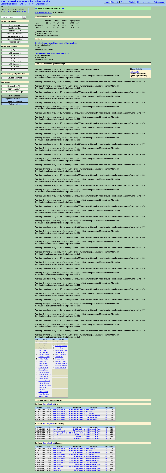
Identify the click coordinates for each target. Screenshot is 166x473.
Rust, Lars (42, 389)
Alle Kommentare (15, 101)
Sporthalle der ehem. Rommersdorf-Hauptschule (56, 43)
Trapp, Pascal (43, 396)
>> (63, 8)
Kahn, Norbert (43, 392)
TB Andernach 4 (91, 417)
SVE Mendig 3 (90, 413)
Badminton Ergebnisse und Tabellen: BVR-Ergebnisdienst (24, 4)
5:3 (106, 417)
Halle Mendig (57, 435)
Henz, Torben (43, 348)
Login (107, 2)
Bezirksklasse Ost (14, 39)
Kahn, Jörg (42, 350)
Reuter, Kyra (59, 359)
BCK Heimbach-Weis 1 (93, 415)
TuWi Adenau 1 (91, 409)
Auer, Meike (59, 357)
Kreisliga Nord (15, 42)
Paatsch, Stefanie (61, 346)
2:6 (106, 433)
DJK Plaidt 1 (90, 411)
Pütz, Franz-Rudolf (45, 385)
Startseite (115, 2)
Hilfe (139, 2)
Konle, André (43, 363)
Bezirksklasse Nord (15, 36)
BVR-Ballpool (14, 96)
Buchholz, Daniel (44, 381)
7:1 (106, 409)
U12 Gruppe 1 (15, 50)
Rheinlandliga (14, 25)
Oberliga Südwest (14, 89)
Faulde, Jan (42, 346)
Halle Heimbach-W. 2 (60, 413)
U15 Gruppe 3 (15, 61)
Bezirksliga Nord (49, 404)
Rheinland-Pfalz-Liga (14, 92)
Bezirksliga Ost (15, 31)
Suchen (124, 2)
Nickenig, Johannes (45, 374)
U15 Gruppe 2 (15, 58)
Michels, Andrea (60, 361)
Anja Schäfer (134, 72)
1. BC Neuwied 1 (91, 419)
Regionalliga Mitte (14, 86)
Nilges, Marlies (60, 343)
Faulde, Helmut (44, 376)
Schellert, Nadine (61, 363)
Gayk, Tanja (59, 348)
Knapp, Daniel (43, 379)
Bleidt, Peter (43, 361)
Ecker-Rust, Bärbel (61, 350)
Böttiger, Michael (44, 383)
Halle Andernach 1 (59, 431)
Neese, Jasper (43, 365)
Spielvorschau (15, 104)
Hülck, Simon (43, 343)
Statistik (132, 2)
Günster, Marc (43, 368)
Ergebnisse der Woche (14, 99)
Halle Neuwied (57, 429)
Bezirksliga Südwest (14, 34)
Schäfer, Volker (43, 359)
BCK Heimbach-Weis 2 (77, 409)
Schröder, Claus (44, 354)
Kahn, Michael (43, 352)
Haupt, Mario (43, 387)
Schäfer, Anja (59, 352)
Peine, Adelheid (60, 368)
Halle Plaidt (56, 437)
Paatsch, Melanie (61, 365)
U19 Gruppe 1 (15, 64)
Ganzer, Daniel (43, 370)
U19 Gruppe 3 (15, 70)
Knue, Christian (44, 394)
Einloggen (6, 11)
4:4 (106, 415)
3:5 (106, 435)
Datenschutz (159, 2)
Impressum (147, 2)
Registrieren (21, 11)
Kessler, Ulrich (43, 341)
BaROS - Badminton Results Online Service (25, 1)
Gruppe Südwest (15, 78)
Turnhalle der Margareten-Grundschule (52, 53)
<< (36, 8)
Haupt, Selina (59, 341)
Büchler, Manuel (44, 372)
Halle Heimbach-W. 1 (60, 409)
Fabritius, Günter (44, 357)
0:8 (106, 431)
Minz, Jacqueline (60, 354)
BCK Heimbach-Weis (43, 13)
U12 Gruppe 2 (15, 53)
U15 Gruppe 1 (15, 56)
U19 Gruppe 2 (15, 67)
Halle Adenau (57, 439)
